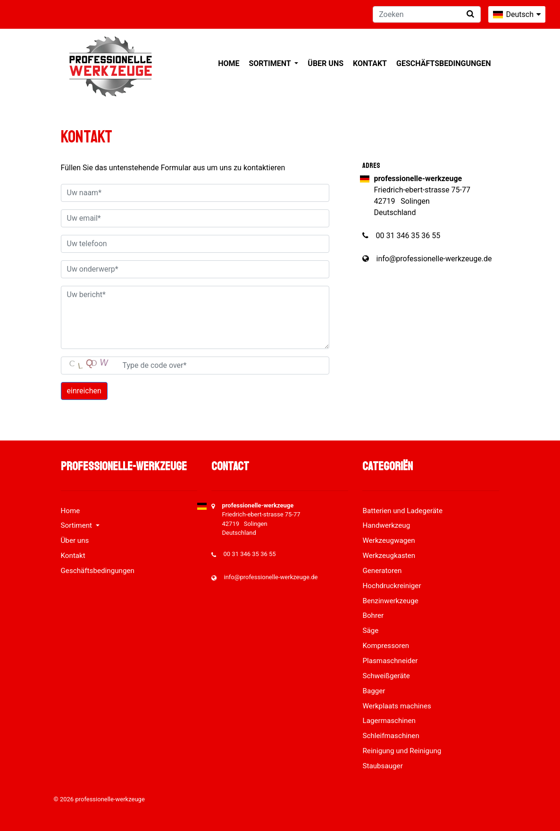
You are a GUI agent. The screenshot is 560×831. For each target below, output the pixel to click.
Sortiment (271, 63)
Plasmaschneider (390, 660)
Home (228, 63)
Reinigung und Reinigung (401, 751)
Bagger (373, 691)
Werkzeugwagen (388, 540)
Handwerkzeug (386, 525)
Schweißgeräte (386, 676)
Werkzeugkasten (388, 555)
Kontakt (370, 63)
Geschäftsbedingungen (443, 63)
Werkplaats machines (396, 706)
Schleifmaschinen (390, 735)
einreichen (84, 390)
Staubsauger (382, 766)
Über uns (325, 63)
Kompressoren (385, 645)
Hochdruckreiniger (391, 586)
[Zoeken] (427, 14)
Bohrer (373, 615)
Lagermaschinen (388, 720)
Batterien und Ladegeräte (402, 511)
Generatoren (381, 570)
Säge (370, 630)
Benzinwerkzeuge (390, 601)
